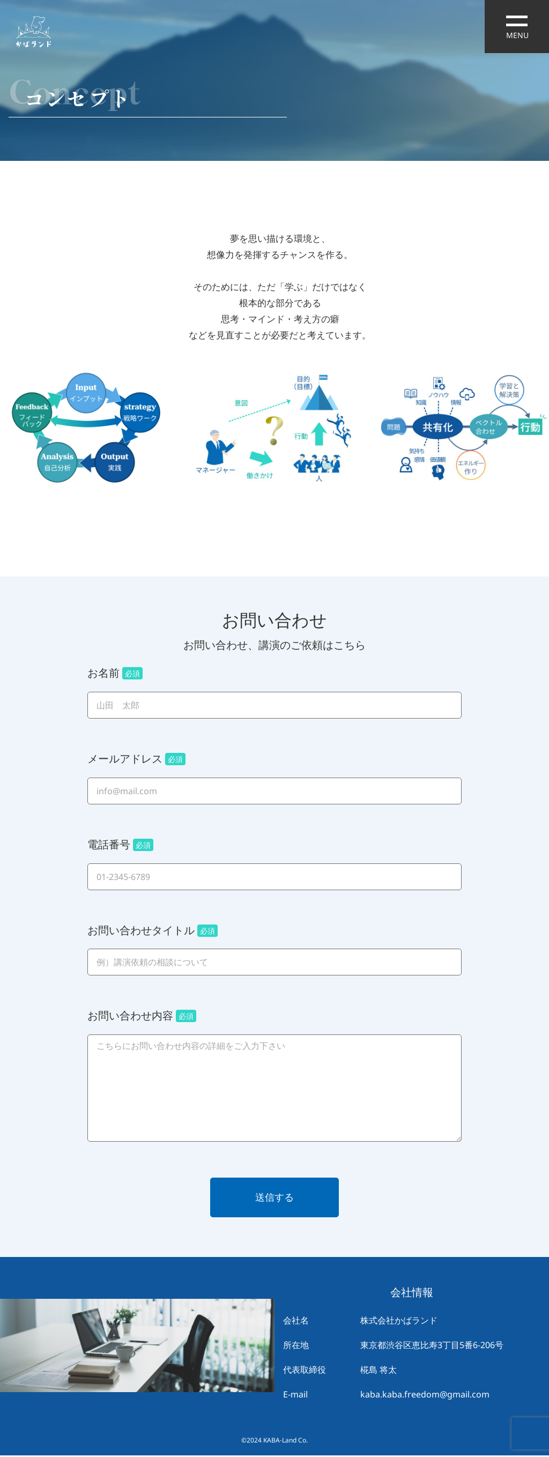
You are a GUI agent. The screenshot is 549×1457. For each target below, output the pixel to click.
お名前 (115, 673)
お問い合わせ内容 (141, 1015)
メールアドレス (136, 758)
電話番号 (120, 844)
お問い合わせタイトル (152, 930)
